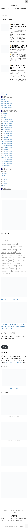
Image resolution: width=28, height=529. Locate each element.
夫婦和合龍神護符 (7, 141)
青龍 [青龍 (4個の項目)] (15, 265)
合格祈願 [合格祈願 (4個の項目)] (19, 249)
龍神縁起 (14, 5)
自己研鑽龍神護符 (7, 125)
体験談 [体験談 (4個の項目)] (9, 249)
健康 (3, 185)
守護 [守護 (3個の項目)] (8, 252)
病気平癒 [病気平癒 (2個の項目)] (23, 255)
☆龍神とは (4, 99)
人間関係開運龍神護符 (8, 121)
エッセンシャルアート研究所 (14, 362)
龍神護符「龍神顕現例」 (20, 51)
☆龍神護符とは (5, 101)
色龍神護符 (20, 30)
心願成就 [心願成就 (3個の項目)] (18, 252)
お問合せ (15, 512)
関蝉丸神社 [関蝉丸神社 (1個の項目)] (4, 265)
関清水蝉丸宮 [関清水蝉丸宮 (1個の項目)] (17, 263)
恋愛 (3, 175)
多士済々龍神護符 (7, 151)
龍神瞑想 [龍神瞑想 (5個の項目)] (8, 274)
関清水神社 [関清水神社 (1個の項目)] (9, 263)
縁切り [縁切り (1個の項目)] (19, 257)
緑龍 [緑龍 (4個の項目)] (10, 257)
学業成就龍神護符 (7, 119)
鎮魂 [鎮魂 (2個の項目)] (19, 260)
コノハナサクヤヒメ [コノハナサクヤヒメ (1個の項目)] (6, 247)
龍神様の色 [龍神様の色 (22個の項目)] (23, 271)
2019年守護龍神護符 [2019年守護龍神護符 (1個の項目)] (6, 244)
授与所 (17, 510)
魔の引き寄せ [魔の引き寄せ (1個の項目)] (20, 265)
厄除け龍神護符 (6, 137)
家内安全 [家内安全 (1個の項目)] (13, 252)
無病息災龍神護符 (7, 139)
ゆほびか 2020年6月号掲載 (14, 440)
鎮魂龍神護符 (5, 149)
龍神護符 (12, 510)
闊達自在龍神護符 (7, 133)
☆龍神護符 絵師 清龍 (7, 103)
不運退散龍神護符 (7, 145)
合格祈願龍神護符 (7, 159)
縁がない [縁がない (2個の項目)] (15, 257)
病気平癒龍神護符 (7, 147)
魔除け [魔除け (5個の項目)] (3, 268)
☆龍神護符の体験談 (6, 107)
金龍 (12, 32)
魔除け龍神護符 (6, 129)
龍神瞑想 (15, 32)
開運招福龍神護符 (7, 161)
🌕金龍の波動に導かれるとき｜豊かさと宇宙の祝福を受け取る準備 (18, 67)
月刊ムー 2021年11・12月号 (14, 416)
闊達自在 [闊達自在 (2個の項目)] (10, 265)
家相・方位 (5, 179)
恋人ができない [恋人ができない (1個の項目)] (5, 255)
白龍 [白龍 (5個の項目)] (3, 257)
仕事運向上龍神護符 (7, 157)
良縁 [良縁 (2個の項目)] (24, 257)
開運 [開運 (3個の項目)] (23, 260)
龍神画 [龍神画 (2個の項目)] (3, 274)
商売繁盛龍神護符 (7, 127)
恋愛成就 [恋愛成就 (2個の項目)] (12, 255)
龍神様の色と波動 (22, 72)
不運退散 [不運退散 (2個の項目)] (14, 247)
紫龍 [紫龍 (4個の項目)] (6, 257)
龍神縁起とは (6, 510)
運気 (3, 177)
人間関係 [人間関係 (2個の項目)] (20, 247)
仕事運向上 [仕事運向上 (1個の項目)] (4, 249)
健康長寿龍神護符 (7, 123)
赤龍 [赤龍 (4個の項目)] (6, 260)
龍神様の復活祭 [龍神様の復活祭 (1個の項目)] (15, 271)
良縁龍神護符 (5, 117)
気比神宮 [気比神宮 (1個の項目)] (18, 255)
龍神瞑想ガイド (18, 31)
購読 (4, 347)
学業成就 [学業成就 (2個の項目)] (4, 252)
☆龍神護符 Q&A (6, 105)
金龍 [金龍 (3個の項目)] (16, 260)
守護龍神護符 (5, 115)
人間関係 (4, 183)
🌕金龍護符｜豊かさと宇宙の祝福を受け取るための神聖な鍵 (18, 46)
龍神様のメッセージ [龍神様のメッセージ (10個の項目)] (6, 271)
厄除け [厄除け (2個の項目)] (14, 249)
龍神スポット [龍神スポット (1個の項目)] (13, 268)
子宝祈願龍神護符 (7, 155)
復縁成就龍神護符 (7, 143)
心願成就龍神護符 (7, 153)
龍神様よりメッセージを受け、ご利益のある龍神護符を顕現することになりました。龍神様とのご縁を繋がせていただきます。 (14, 520)
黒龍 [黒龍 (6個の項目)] (7, 268)
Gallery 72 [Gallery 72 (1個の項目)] (14, 244)
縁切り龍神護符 (6, 165)
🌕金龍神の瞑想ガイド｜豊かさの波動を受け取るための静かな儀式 (18, 26)
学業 (3, 181)
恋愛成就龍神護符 (7, 131)
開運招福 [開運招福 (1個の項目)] (4, 263)
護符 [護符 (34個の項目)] (3, 260)
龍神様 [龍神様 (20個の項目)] (18, 268)
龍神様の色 (16, 52)
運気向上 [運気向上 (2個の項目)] (11, 260)
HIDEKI (4, 94)
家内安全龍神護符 (7, 163)
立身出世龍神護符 (7, 135)
